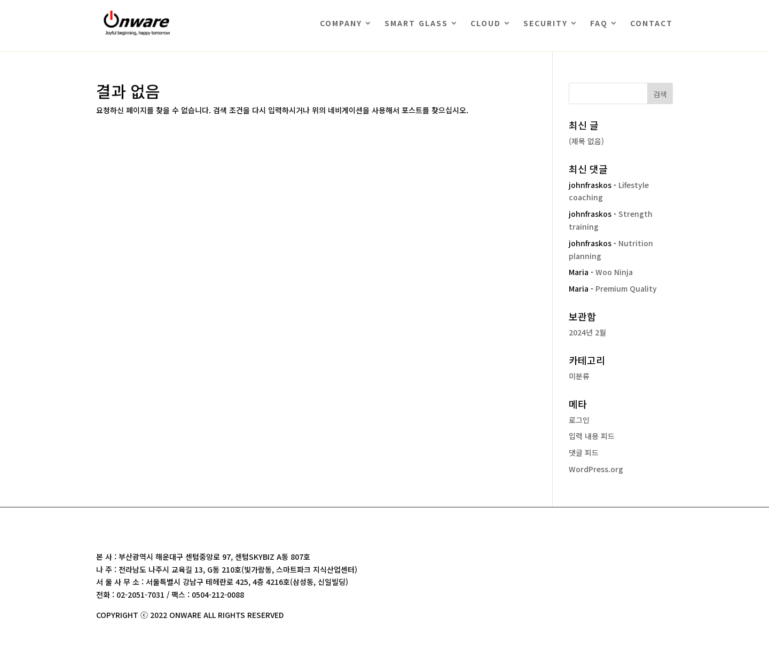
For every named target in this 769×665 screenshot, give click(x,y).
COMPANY (341, 23)
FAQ (599, 23)
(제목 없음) (586, 141)
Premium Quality (626, 288)
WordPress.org (596, 469)
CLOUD (485, 23)
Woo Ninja (614, 272)
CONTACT (651, 23)
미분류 (579, 376)
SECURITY (545, 23)
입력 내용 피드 (592, 436)
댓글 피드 (584, 452)
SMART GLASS (416, 23)
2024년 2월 (587, 332)
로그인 (579, 419)
